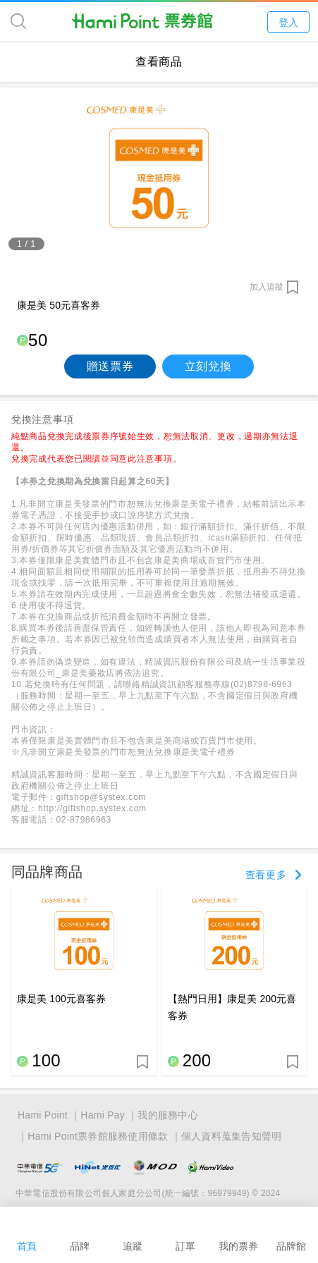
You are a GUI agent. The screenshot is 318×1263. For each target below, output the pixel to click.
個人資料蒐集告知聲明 (231, 1136)
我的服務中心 (167, 1115)
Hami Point (43, 1115)
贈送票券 (110, 366)
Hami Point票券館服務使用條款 (97, 1136)
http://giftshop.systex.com (92, 808)
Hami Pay (102, 1115)
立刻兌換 (208, 366)
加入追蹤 (266, 287)
